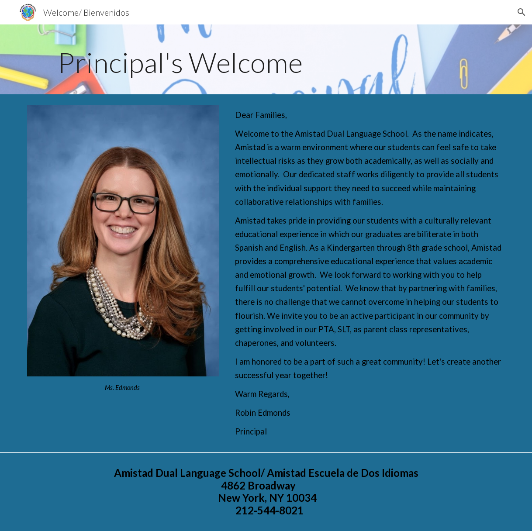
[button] (521, 12)
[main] (266, 59)
